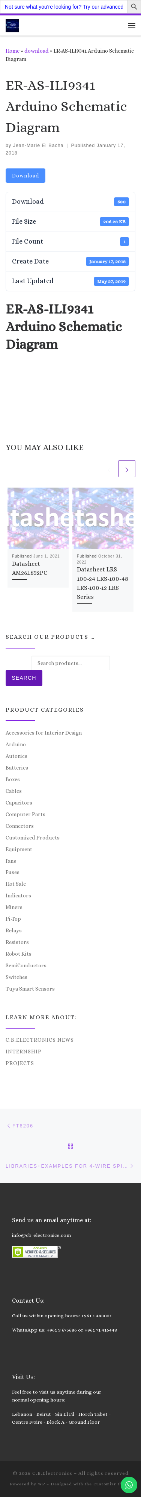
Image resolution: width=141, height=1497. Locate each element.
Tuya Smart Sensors (30, 989)
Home (13, 51)
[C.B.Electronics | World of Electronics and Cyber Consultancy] (12, 24)
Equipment (19, 849)
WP (41, 1484)
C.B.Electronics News (40, 1040)
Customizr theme (112, 1484)
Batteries (17, 768)
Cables (14, 791)
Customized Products (33, 838)
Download (25, 176)
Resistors (17, 942)
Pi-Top (13, 919)
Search (24, 678)
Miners (14, 907)
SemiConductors (26, 965)
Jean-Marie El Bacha (38, 145)
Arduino (16, 744)
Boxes (13, 779)
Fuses (13, 872)
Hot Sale (16, 884)
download (36, 51)
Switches (16, 977)
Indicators (18, 895)
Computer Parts (25, 814)
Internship (24, 1052)
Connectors (20, 826)
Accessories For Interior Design (44, 733)
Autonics (16, 756)
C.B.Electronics (52, 1473)
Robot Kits (19, 954)
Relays (14, 930)
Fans (11, 861)
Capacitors (19, 803)
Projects (20, 1063)
